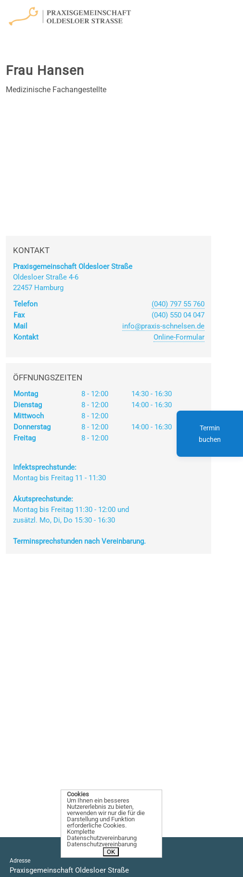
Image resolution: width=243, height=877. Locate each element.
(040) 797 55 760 (178, 304)
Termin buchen (210, 433)
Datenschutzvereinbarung (102, 844)
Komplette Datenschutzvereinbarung (102, 834)
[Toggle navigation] (190, 14)
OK (111, 851)
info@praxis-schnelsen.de (163, 326)
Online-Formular (179, 337)
